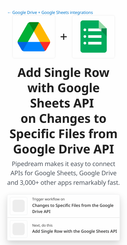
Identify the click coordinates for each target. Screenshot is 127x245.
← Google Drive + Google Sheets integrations (50, 12)
